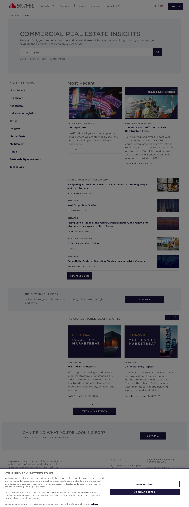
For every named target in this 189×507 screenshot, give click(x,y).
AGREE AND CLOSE (144, 492)
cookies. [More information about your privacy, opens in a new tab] (93, 504)
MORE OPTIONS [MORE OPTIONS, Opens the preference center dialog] (144, 484)
